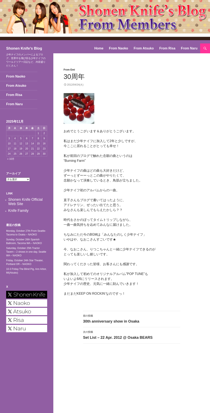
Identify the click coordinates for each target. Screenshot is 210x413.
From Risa (167, 48)
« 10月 (10, 158)
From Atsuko (144, 48)
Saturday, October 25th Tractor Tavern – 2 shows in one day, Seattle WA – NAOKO (26, 252)
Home (98, 48)
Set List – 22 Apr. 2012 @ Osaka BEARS (131, 335)
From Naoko (118, 48)
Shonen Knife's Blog (24, 48)
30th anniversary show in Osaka (131, 318)
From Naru (189, 48)
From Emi (69, 69)
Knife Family (18, 211)
